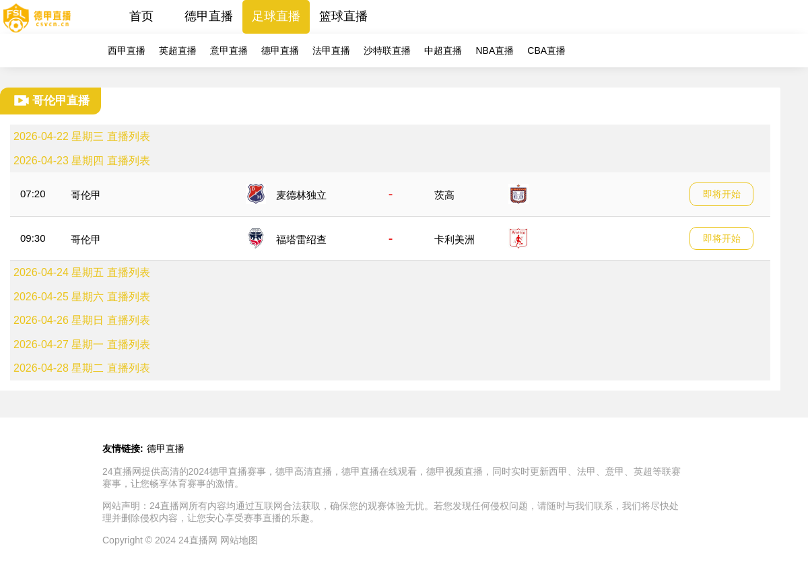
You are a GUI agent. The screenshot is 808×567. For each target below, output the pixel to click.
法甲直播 (331, 50)
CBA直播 (546, 50)
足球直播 (276, 16)
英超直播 (178, 50)
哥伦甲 (86, 195)
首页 (141, 16)
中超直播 (443, 50)
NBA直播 (494, 50)
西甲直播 (126, 50)
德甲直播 (208, 16)
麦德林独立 (301, 195)
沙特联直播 (387, 50)
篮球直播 (343, 16)
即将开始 (722, 194)
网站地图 (239, 540)
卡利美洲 (454, 239)
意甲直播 (229, 50)
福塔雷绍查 (301, 239)
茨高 (444, 195)
